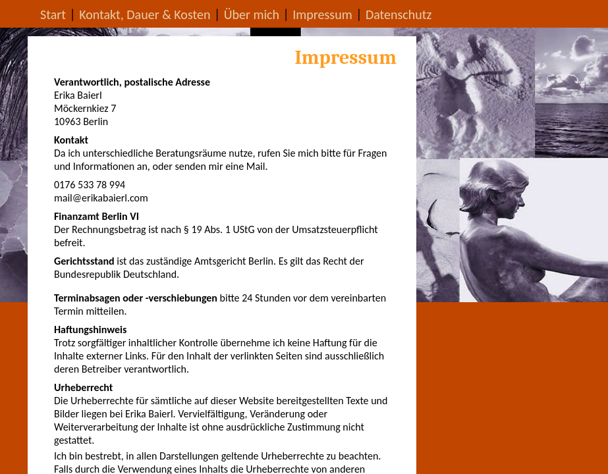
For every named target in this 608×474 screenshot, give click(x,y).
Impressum (322, 14)
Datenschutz (399, 14)
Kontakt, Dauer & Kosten (144, 14)
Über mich (251, 14)
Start (53, 14)
